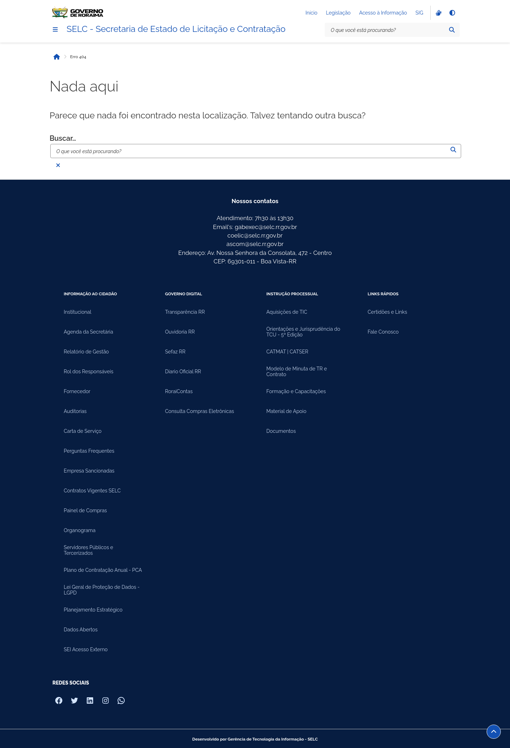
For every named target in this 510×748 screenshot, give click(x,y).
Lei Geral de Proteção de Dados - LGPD (102, 590)
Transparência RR (185, 312)
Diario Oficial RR (183, 371)
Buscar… (63, 138)
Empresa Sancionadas (89, 471)
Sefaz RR (175, 352)
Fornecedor (77, 391)
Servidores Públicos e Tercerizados (88, 550)
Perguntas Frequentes (89, 451)
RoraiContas (179, 391)
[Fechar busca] (58, 165)
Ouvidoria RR (180, 332)
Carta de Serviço (83, 431)
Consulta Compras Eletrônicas (199, 411)
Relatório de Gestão (86, 352)
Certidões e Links (387, 312)
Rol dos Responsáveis (88, 371)
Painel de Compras (85, 510)
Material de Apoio (286, 411)
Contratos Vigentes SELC (92, 490)
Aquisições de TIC (286, 312)
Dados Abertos (80, 629)
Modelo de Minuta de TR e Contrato (296, 371)
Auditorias (75, 411)
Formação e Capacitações (296, 391)
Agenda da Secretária (88, 332)
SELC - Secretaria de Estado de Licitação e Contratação (176, 29)
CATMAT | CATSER (287, 352)
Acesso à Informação (383, 13)
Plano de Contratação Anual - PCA (103, 570)
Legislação (338, 13)
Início (311, 13)
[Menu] (55, 29)
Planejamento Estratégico (93, 610)
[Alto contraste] (452, 12)
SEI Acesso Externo (86, 649)
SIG (419, 13)
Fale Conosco (383, 332)
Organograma (80, 530)
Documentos (281, 431)
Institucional (77, 312)
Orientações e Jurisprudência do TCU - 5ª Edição (303, 331)
